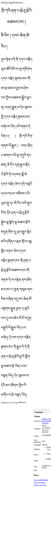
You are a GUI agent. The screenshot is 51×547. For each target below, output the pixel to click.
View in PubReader (41, 480)
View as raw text (40, 485)
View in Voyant (39, 482)
